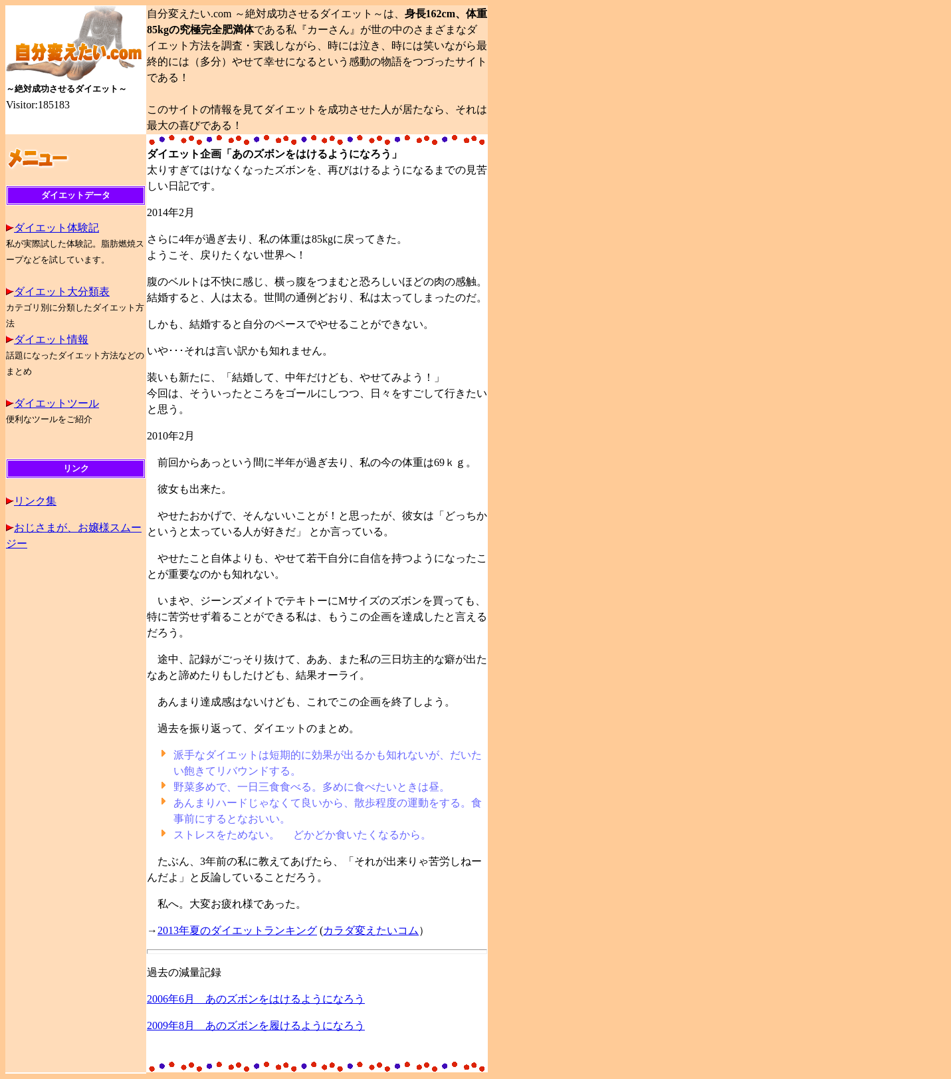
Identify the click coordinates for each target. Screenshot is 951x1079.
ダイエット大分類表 (62, 291)
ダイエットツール (56, 403)
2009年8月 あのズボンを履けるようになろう (256, 1025)
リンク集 (35, 501)
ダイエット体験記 (56, 227)
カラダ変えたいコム (371, 930)
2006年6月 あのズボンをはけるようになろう (256, 999)
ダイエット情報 (51, 339)
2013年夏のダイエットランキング (237, 930)
